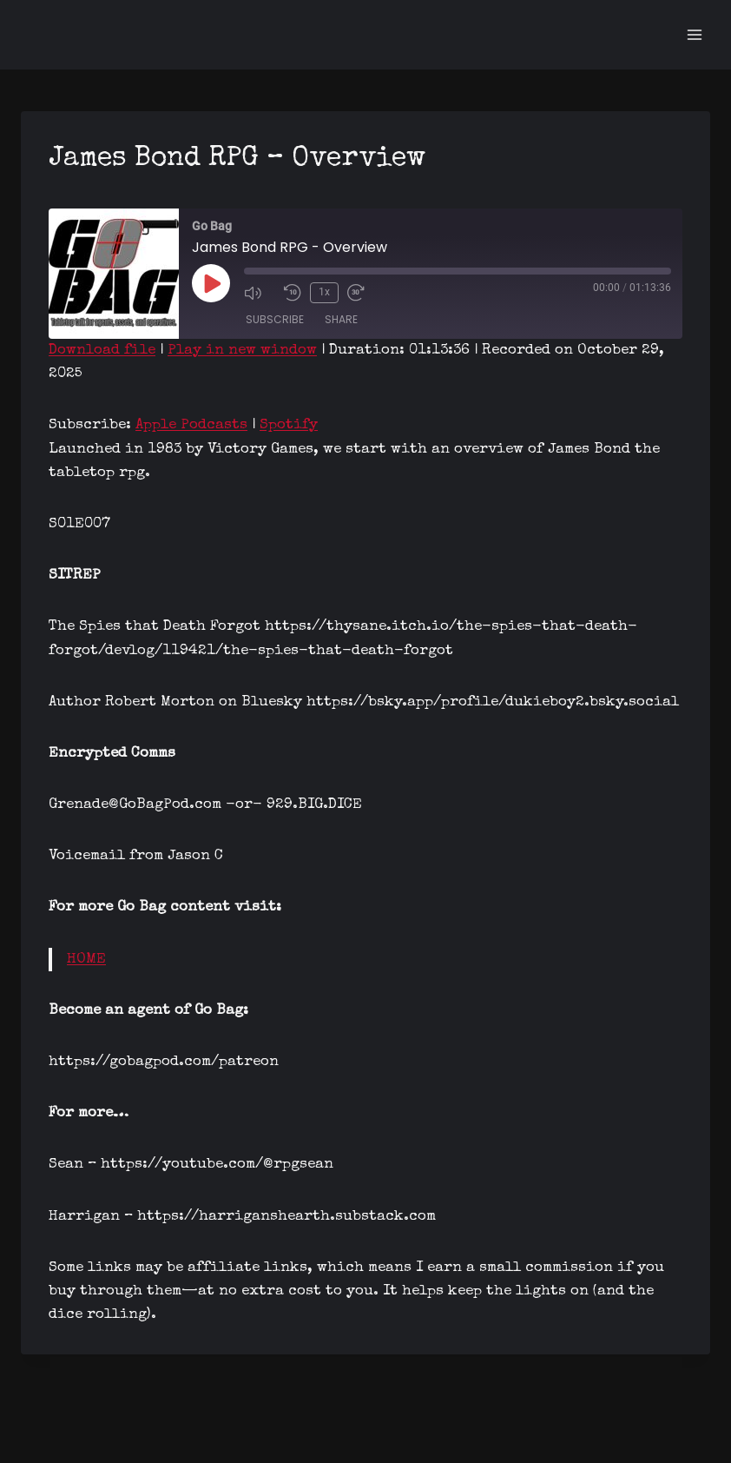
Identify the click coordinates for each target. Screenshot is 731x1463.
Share (341, 319)
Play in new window (242, 350)
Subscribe (275, 319)
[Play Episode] (211, 283)
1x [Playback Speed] (324, 292)
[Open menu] (694, 34)
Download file (102, 350)
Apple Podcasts (191, 425)
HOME (86, 959)
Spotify (289, 425)
